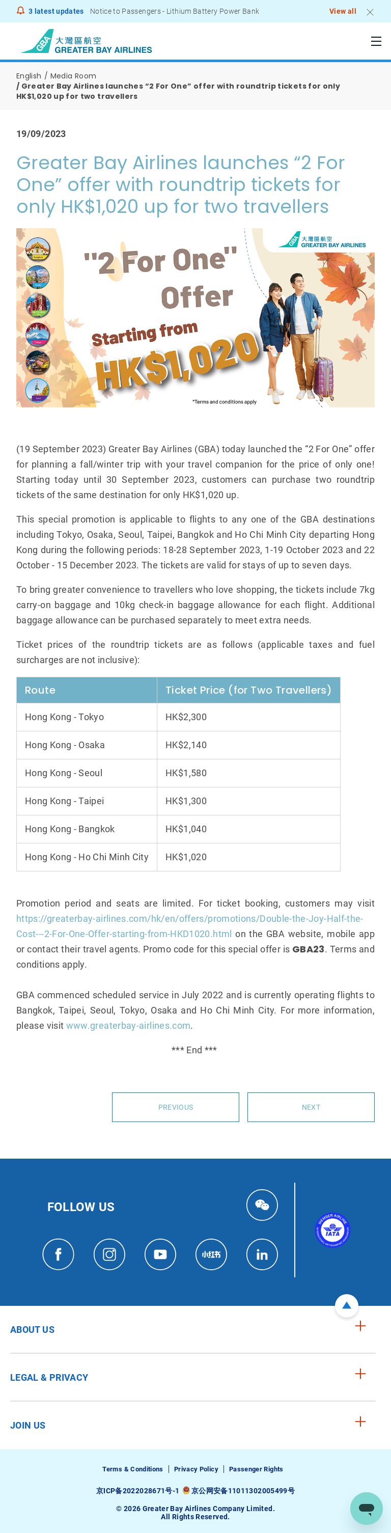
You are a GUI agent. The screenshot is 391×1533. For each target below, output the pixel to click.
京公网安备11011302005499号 (243, 1491)
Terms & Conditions (132, 1469)
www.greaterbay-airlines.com (128, 1025)
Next (311, 1107)
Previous (175, 1107)
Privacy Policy (196, 1469)
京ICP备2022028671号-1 (137, 1491)
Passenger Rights (256, 1469)
